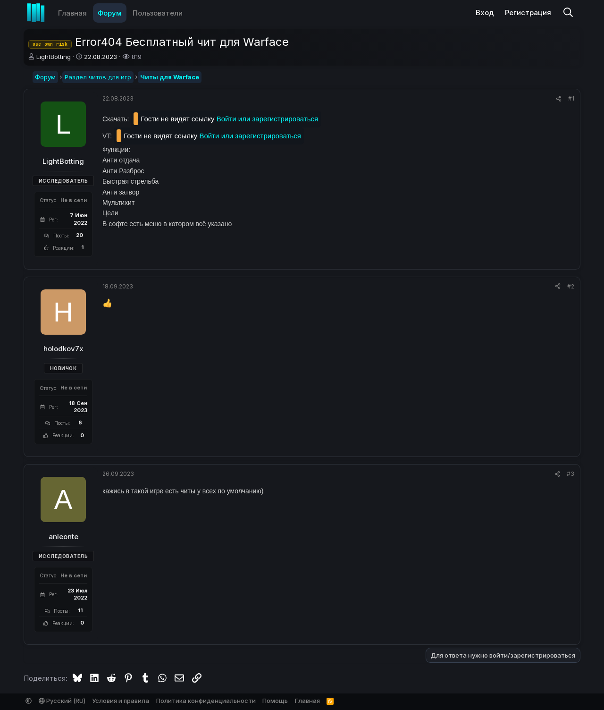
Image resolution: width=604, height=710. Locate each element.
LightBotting (53, 56)
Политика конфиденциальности (206, 700)
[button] (189, 13)
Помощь (275, 700)
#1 (571, 98)
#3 (570, 473)
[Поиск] (568, 13)
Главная (72, 12)
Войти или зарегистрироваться (267, 119)
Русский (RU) (62, 700)
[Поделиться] (559, 98)
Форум (110, 12)
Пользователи (158, 12)
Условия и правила (120, 700)
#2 (570, 286)
